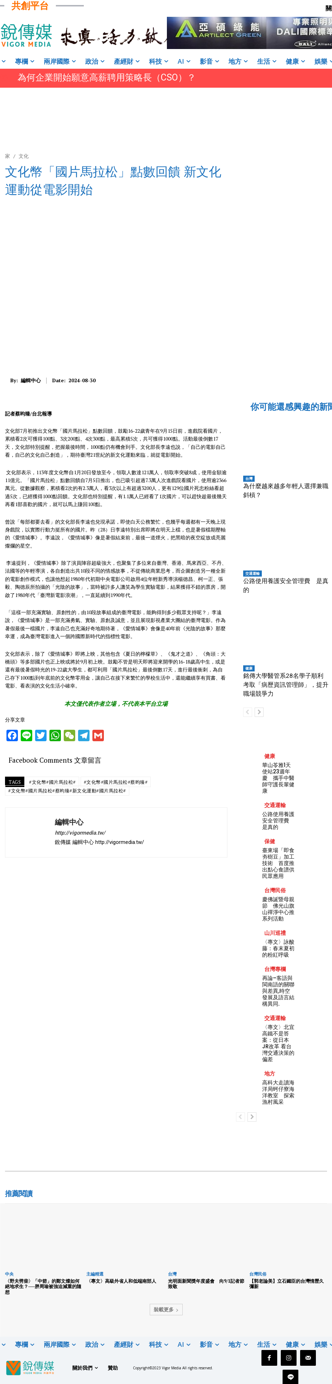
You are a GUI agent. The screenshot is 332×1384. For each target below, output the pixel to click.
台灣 (248, 478)
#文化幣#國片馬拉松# (52, 782)
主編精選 (95, 1274)
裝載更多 (166, 1309)
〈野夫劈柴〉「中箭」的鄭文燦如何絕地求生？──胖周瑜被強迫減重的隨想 (43, 1286)
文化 (24, 155)
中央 (9, 1274)
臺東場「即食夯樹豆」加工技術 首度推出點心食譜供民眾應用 (278, 863)
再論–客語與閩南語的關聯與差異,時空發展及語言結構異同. (278, 990)
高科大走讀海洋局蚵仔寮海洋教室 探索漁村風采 (278, 1092)
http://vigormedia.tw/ (80, 833)
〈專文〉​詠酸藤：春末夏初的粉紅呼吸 (278, 948)
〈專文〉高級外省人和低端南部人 (121, 1281)
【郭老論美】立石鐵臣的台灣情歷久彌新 (286, 1284)
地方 (269, 1073)
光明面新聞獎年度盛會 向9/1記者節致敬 (206, 1284)
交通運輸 (252, 573)
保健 (269, 841)
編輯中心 (31, 381)
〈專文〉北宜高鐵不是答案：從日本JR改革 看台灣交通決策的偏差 (278, 1043)
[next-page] (259, 712)
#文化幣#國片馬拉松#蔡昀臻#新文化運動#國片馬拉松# (67, 790)
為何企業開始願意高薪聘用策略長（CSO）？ (107, 77)
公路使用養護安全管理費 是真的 (278, 820)
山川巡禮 (275, 933)
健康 (248, 668)
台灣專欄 (275, 969)
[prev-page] (247, 712)
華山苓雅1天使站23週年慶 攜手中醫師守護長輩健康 (278, 778)
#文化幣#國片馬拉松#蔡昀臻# (116, 782)
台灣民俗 (275, 890)
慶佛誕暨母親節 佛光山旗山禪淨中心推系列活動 (278, 908)
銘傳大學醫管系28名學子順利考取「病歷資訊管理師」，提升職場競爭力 (285, 684)
